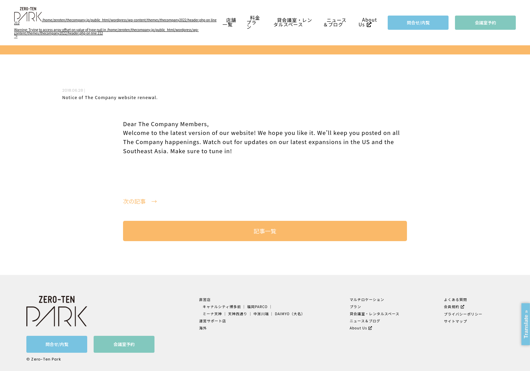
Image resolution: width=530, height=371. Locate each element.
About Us (368, 22)
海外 (203, 327)
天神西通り (237, 313)
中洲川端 (261, 313)
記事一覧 (265, 231)
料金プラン (253, 22)
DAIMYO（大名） (290, 313)
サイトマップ (455, 321)
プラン (355, 306)
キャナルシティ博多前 (222, 306)
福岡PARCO (257, 306)
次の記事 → (140, 201)
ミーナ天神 (212, 313)
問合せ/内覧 (418, 22)
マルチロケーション (367, 299)
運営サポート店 (212, 320)
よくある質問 (455, 299)
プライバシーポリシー (463, 314)
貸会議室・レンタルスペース (292, 22)
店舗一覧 (229, 22)
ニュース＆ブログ (335, 22)
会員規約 (451, 306)
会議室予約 (485, 22)
